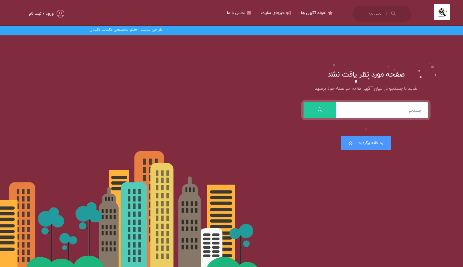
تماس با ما (240, 12)
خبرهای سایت (277, 12)
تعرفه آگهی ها (317, 12)
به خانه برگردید (365, 143)
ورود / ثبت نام (41, 13)
